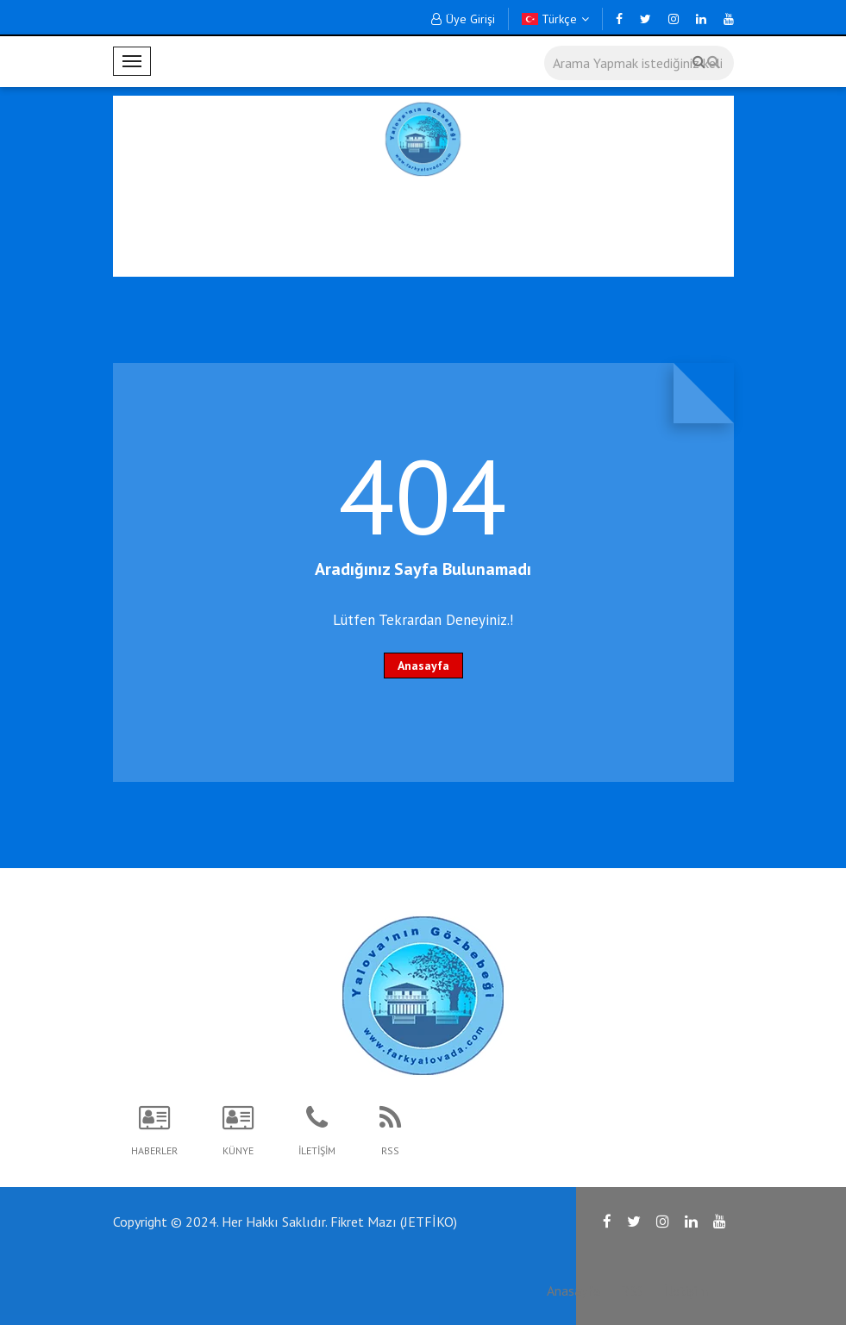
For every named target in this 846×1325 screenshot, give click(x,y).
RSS (632, 1290)
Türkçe (555, 19)
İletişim (686, 1290)
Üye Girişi (463, 19)
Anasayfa (423, 665)
